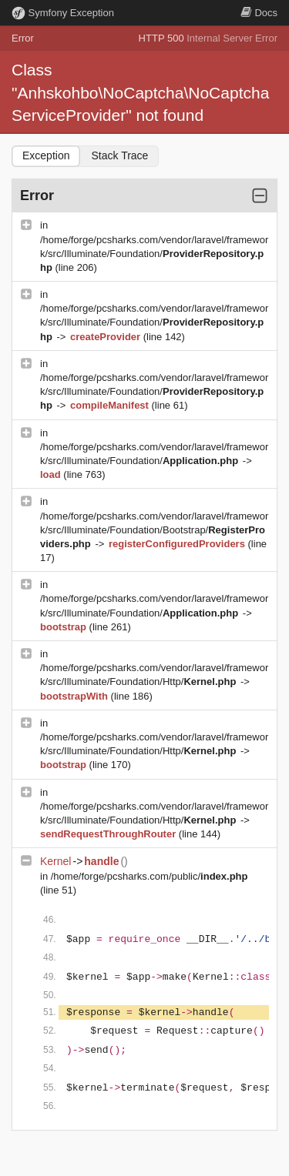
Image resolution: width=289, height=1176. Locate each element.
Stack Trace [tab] (119, 155)
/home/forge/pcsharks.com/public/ (149, 876)
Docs (258, 12)
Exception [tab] (45, 155)
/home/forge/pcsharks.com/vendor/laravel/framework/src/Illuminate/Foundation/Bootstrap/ (154, 530)
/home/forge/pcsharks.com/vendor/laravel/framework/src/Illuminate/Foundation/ (154, 253)
